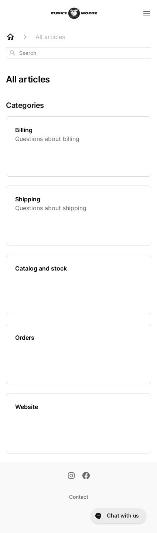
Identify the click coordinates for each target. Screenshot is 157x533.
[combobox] (78, 53)
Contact (78, 497)
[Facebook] (86, 476)
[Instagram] (71, 476)
